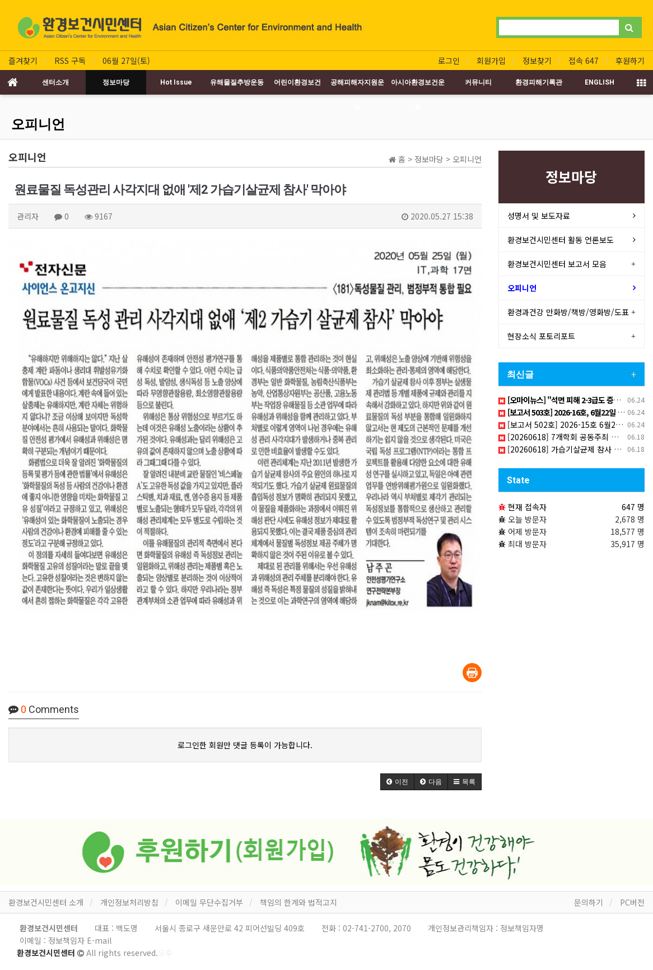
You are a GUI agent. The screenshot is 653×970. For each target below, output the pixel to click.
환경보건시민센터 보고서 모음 (557, 263)
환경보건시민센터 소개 (45, 902)
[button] (397, 781)
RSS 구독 (70, 60)
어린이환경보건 (297, 82)
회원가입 (491, 60)
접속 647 (583, 60)
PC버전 (632, 902)
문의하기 (588, 902)
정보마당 (115, 82)
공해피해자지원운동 (357, 86)
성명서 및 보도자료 (538, 215)
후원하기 (630, 60)
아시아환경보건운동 (418, 86)
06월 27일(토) (126, 60)
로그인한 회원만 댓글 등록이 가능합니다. (245, 744)
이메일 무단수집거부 (209, 902)
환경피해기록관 (538, 82)
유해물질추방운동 (237, 82)
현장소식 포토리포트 (541, 336)
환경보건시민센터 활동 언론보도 (560, 239)
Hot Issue (176, 82)
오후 (165, 952)
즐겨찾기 (23, 60)
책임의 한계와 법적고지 (298, 902)
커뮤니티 (478, 82)
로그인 (449, 60)
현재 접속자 (527, 506)
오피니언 (38, 124)
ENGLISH (599, 82)
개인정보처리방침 (129, 902)
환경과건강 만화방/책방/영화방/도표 (568, 312)
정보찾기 (537, 60)
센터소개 (55, 82)
